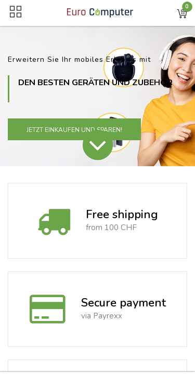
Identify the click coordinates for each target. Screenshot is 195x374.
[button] (182, 13)
